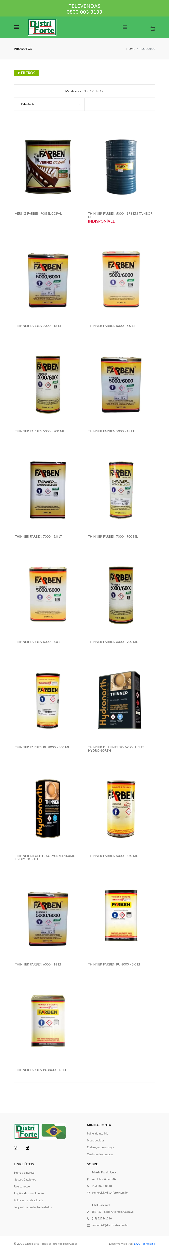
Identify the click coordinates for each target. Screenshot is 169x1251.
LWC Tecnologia (144, 1243)
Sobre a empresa (24, 1172)
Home (130, 49)
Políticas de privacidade (28, 1200)
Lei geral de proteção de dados (33, 1207)
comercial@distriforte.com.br (110, 1192)
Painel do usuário (97, 1133)
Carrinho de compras (100, 1154)
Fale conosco (22, 1186)
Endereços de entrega (100, 1147)
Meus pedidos (95, 1140)
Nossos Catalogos (25, 1179)
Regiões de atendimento (29, 1193)
